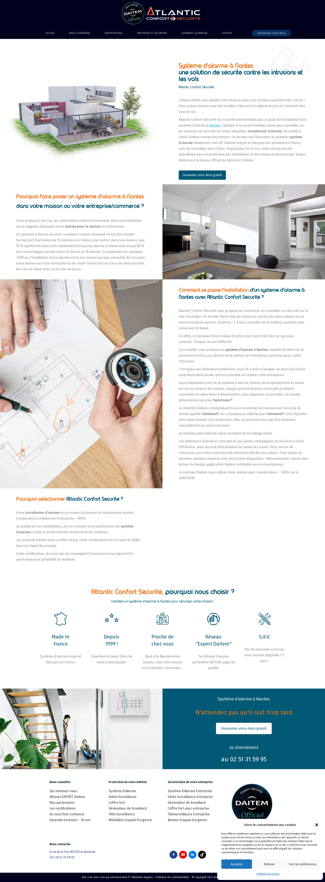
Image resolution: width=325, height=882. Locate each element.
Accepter (236, 864)
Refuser (269, 864)
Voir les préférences (303, 864)
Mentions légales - (143, 877)
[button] (317, 825)
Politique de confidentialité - (173, 877)
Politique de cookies (268, 873)
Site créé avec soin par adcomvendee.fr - (107, 877)
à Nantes (214, 125)
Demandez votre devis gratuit (202, 175)
